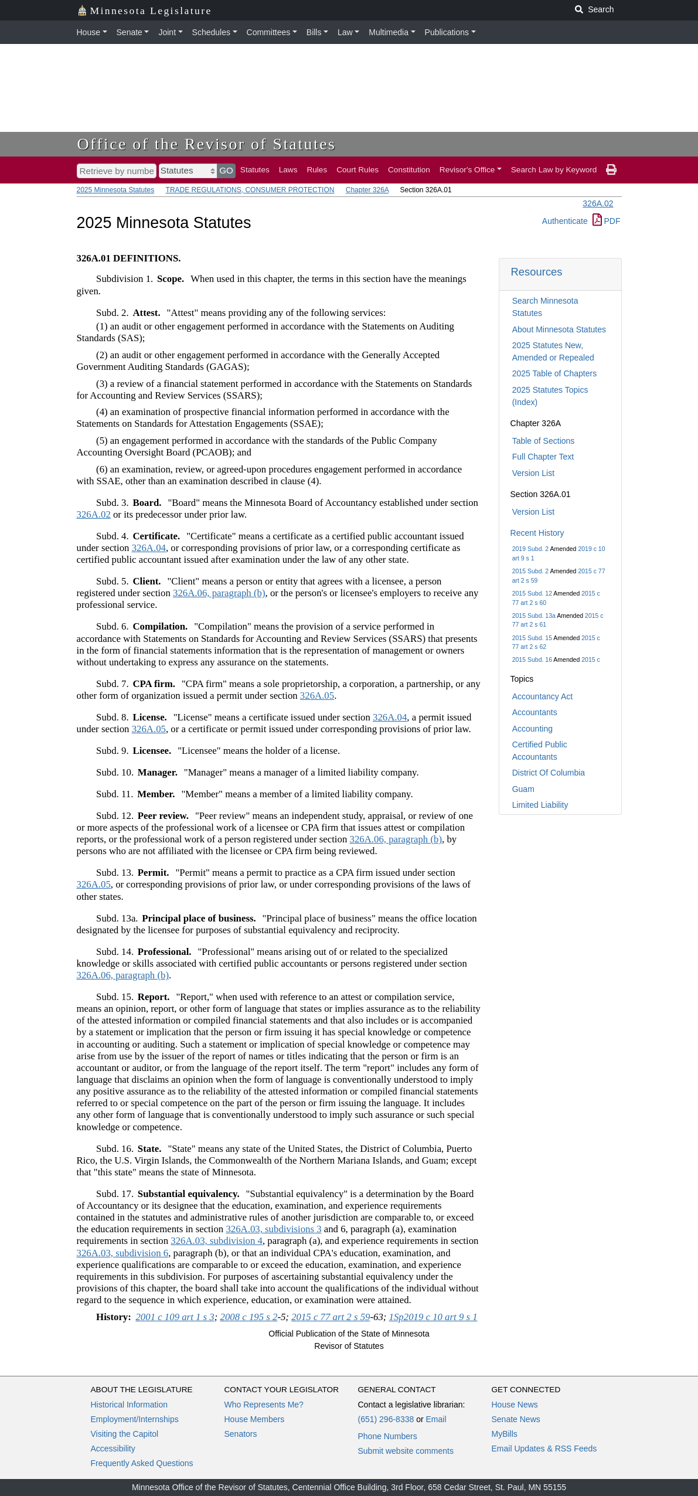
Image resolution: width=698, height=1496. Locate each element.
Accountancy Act (542, 696)
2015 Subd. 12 (532, 593)
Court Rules (357, 169)
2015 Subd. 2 (530, 570)
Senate (129, 32)
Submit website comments (406, 1451)
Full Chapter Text (543, 456)
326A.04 (149, 547)
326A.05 (317, 695)
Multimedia (388, 32)
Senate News (516, 1419)
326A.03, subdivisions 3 (273, 1229)
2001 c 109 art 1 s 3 (174, 1316)
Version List (533, 473)
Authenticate (565, 221)
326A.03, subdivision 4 (217, 1240)
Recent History (537, 533)
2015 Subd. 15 (532, 637)
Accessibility (113, 1448)
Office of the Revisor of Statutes (206, 144)
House (88, 32)
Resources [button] (537, 272)
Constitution (409, 169)
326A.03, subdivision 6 (123, 1253)
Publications (447, 32)
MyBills (504, 1434)
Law (345, 32)
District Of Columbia (548, 772)
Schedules (211, 32)
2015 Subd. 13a (534, 615)
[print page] (611, 170)
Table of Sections (543, 441)
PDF (607, 221)
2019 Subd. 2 (530, 548)
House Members (254, 1419)
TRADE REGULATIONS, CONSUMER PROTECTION (250, 190)
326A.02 (598, 203)
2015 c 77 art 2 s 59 (330, 1316)
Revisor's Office (467, 169)
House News (515, 1404)
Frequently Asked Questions (142, 1463)
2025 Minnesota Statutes (116, 190)
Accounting (532, 728)
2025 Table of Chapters (554, 373)
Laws (288, 169)
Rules (317, 169)
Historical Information (129, 1404)
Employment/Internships (135, 1419)
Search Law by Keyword (554, 169)
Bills (314, 32)
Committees (269, 32)
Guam (523, 789)
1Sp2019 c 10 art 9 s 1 (433, 1316)
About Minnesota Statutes (559, 329)
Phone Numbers (387, 1436)
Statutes (255, 169)
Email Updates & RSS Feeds (544, 1448)
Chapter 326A (367, 190)
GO (226, 170)
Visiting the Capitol (125, 1434)
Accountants (534, 712)
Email (435, 1419)
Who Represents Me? (264, 1404)
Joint (167, 32)
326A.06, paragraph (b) (219, 593)
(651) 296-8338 (386, 1419)
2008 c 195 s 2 (249, 1316)
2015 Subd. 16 (532, 659)
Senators (240, 1434)
